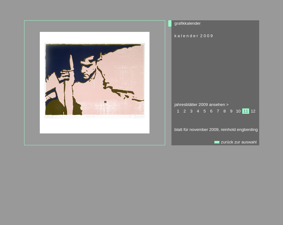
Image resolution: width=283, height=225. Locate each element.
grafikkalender (188, 23)
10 (238, 111)
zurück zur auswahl (239, 142)
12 (253, 111)
